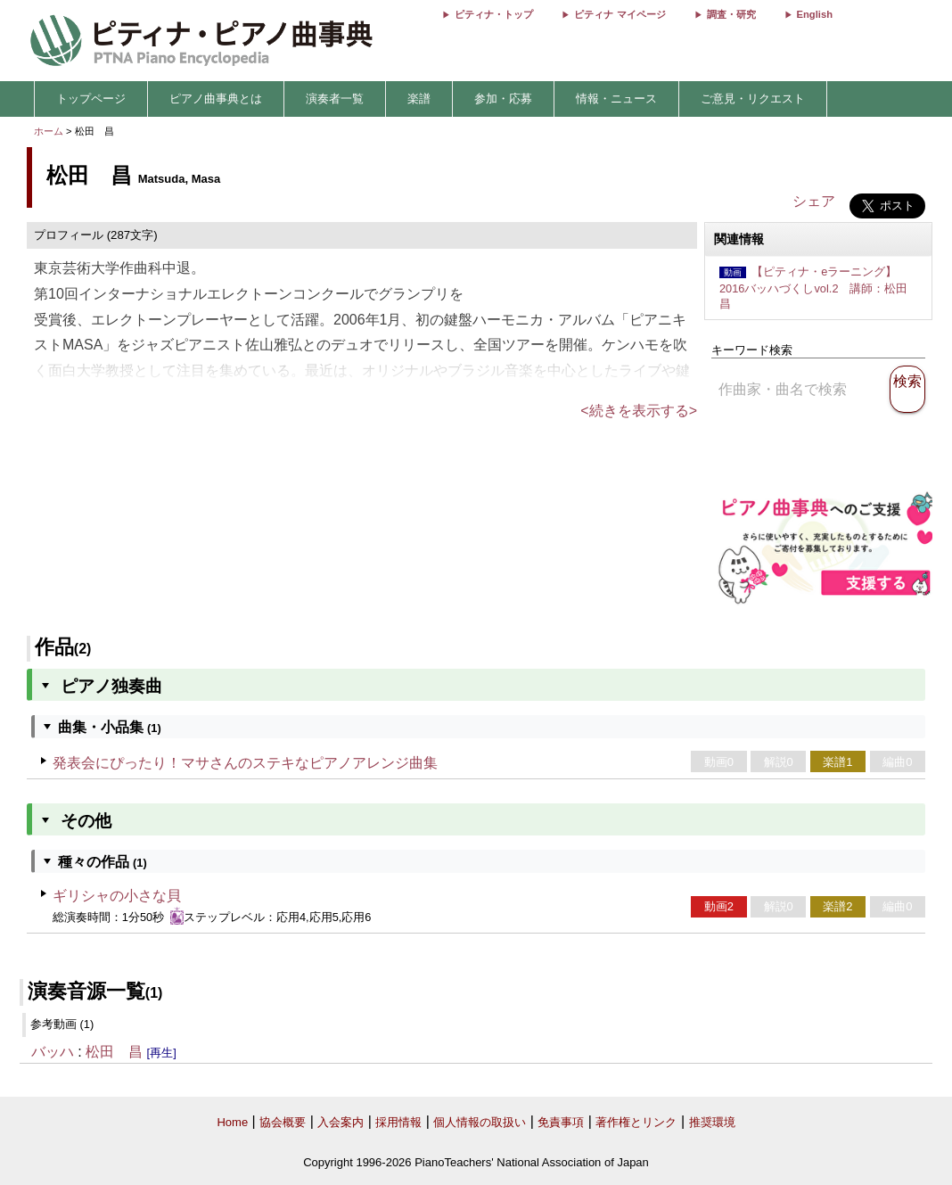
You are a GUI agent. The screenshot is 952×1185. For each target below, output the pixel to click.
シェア (813, 201)
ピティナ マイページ (619, 14)
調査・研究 (731, 14)
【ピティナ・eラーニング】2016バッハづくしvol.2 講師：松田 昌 (819, 287)
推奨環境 (712, 1122)
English (815, 14)
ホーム (48, 131)
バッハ (52, 1051)
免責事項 (561, 1122)
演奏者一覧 (335, 98)
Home (232, 1122)
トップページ (91, 98)
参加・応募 (503, 98)
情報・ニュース (616, 98)
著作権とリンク (636, 1122)
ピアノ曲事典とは (215, 98)
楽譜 (419, 98)
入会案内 (340, 1122)
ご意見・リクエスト (753, 98)
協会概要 (282, 1122)
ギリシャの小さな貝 (117, 895)
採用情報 (398, 1122)
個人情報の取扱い (479, 1122)
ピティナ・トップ (494, 14)
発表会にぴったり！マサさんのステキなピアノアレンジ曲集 (245, 762)
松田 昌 (114, 1051)
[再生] (161, 1052)
